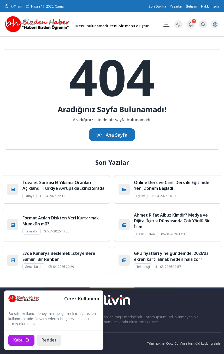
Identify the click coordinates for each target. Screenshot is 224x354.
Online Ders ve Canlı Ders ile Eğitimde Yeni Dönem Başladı (171, 185)
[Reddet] (49, 340)
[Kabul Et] (21, 340)
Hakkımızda (210, 6)
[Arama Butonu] (203, 24)
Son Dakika (157, 6)
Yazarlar (176, 6)
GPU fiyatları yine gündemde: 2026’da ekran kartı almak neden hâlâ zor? (171, 256)
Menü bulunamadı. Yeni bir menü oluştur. (112, 25)
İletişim (191, 6)
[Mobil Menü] (166, 24)
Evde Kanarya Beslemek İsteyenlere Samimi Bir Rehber (58, 256)
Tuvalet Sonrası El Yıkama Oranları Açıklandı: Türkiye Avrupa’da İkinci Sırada (63, 185)
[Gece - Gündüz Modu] (178, 26)
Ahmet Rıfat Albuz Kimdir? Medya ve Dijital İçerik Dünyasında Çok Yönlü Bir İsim (172, 221)
